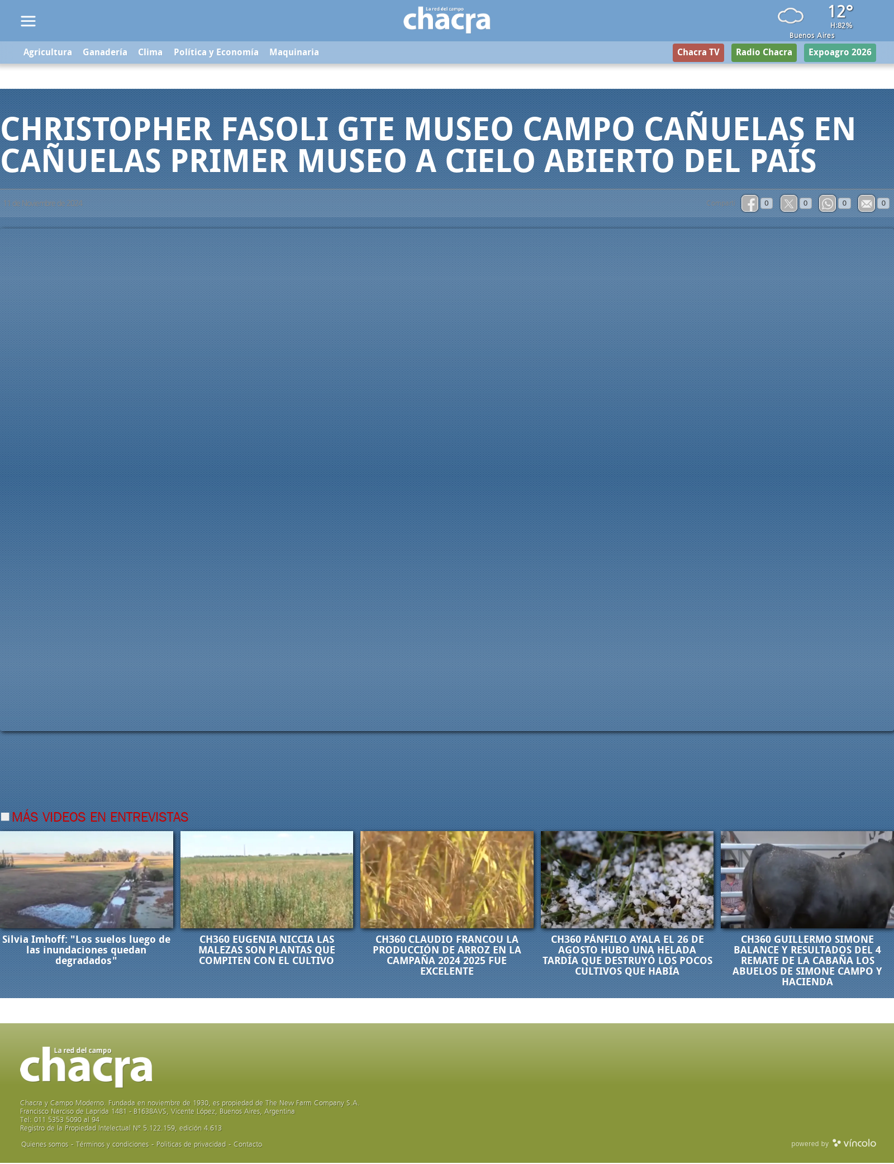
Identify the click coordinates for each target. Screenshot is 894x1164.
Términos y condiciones (112, 1145)
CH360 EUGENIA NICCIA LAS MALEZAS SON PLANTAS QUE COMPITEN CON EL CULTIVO (266, 951)
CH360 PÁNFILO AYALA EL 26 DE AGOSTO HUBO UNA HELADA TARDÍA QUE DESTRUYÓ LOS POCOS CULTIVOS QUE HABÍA (627, 956)
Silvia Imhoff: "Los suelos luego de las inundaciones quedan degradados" (86, 951)
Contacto (248, 1145)
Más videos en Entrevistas (100, 819)
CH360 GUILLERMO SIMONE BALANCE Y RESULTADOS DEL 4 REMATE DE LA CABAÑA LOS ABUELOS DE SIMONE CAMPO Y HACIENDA (807, 961)
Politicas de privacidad (191, 1145)
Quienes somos (44, 1145)
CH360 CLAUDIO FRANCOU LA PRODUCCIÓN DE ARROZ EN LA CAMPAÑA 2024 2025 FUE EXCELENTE (447, 956)
